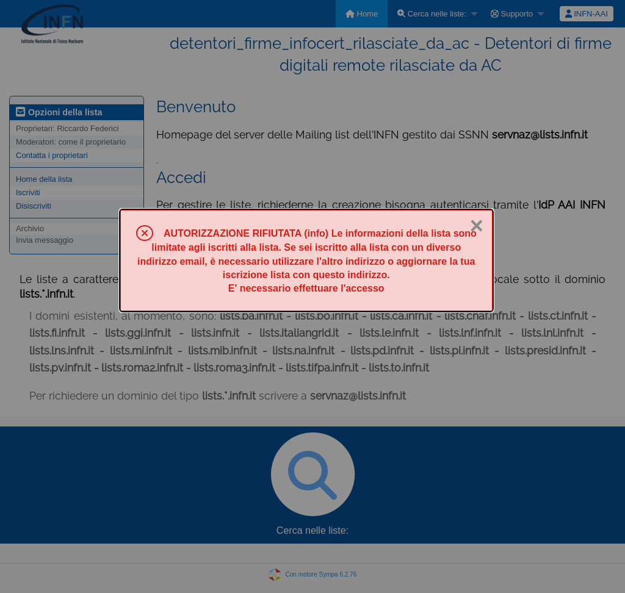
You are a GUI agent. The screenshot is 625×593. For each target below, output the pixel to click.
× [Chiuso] (476, 225)
